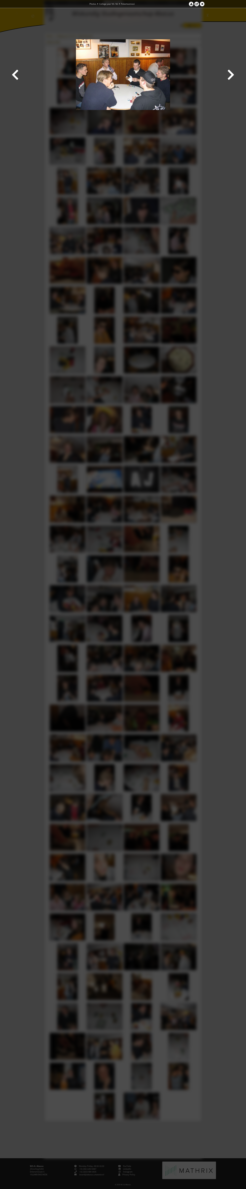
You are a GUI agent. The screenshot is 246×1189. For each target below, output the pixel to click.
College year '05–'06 (108, 4)
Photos (92, 4)
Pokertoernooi (128, 4)
